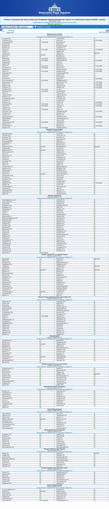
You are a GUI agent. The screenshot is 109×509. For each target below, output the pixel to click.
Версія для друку (104, 32)
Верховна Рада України (54, 12)
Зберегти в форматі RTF (7, 31)
